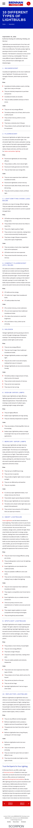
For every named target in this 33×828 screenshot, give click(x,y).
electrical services (9, 772)
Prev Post (8, 803)
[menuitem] (9, 822)
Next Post (24, 803)
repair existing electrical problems (14, 779)
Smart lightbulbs (7, 520)
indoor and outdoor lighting (12, 151)
